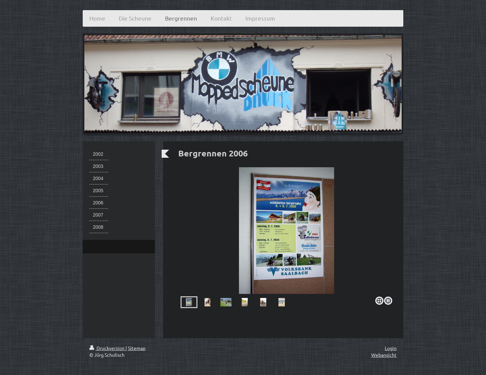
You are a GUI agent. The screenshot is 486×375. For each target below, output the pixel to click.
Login (391, 348)
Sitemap (136, 348)
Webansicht (384, 355)
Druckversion (107, 348)
